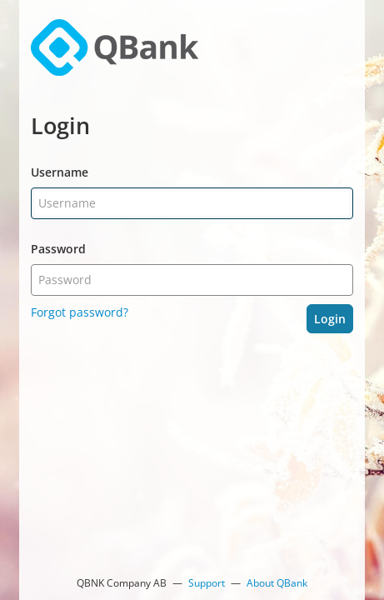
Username (59, 172)
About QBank (277, 583)
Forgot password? (79, 312)
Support (206, 583)
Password (58, 249)
